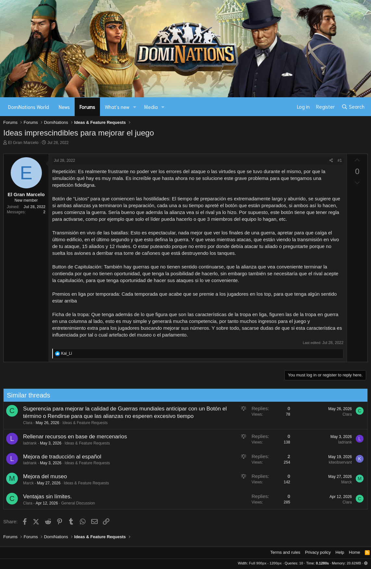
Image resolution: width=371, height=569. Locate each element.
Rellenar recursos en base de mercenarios (72, 436)
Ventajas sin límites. (44, 496)
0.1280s (322, 563)
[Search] (353, 106)
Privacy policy (318, 552)
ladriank (27, 443)
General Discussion (76, 503)
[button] (134, 107)
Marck (25, 483)
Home (354, 552)
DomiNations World (28, 106)
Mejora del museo (42, 476)
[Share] (331, 160)
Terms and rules (285, 552)
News (64, 106)
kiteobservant (337, 462)
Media (151, 106)
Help (340, 552)
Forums (87, 106)
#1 (340, 160)
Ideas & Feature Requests (82, 423)
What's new (117, 106)
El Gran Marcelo (23, 142)
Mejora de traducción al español (59, 457)
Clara (25, 423)
